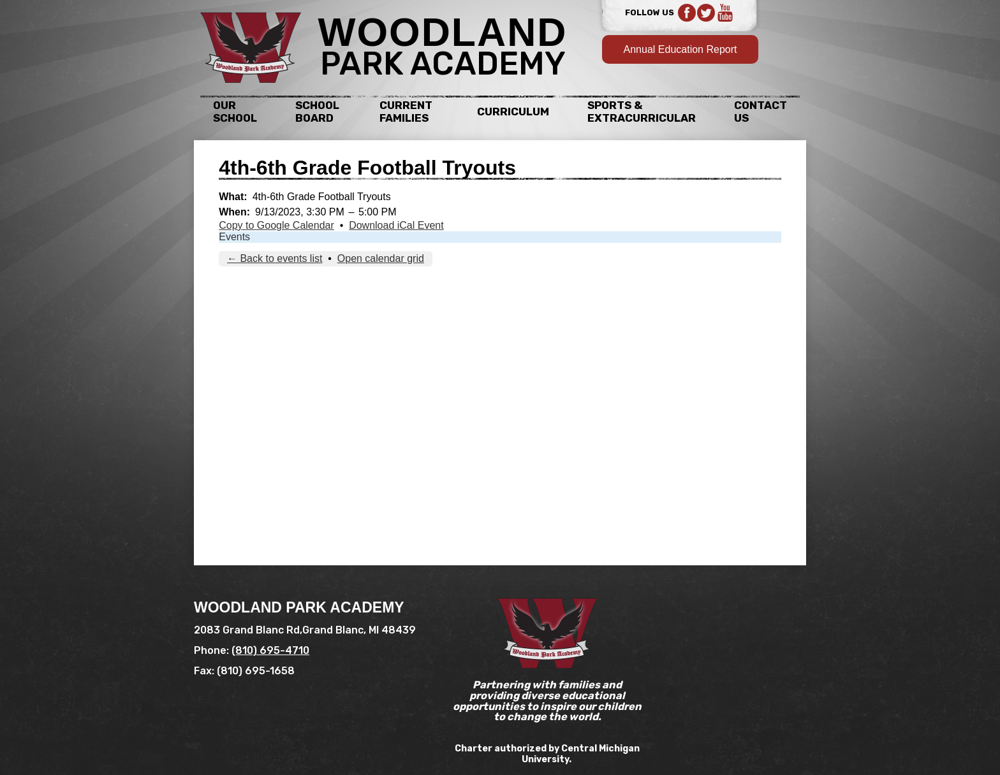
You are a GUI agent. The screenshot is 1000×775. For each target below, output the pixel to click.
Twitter (706, 13)
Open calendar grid (380, 258)
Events (234, 236)
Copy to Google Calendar (276, 225)
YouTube (725, 13)
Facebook (687, 13)
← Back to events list (274, 258)
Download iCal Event (396, 225)
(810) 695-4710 (270, 650)
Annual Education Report (680, 49)
